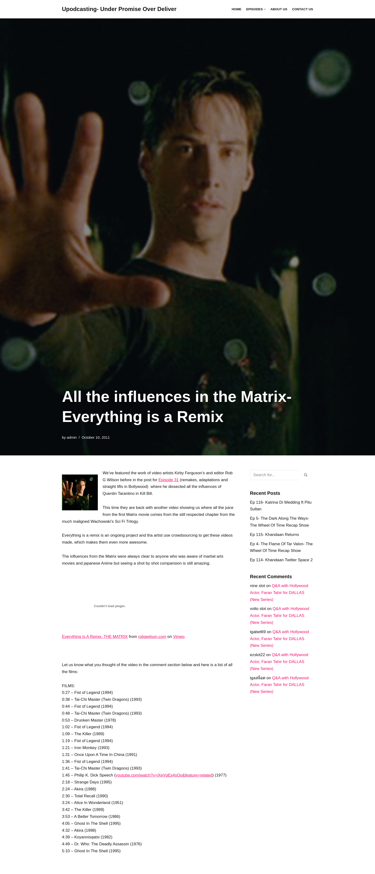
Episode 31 (169, 480)
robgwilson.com (152, 637)
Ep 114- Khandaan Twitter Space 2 (281, 560)
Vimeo (179, 637)
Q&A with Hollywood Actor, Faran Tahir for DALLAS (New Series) (279, 593)
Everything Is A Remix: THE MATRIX (95, 637)
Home (236, 9)
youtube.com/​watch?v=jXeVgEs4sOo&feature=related (164, 776)
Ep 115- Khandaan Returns (274, 534)
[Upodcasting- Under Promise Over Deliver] (119, 9)
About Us (278, 9)
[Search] (274, 475)
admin (72, 437)
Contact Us (302, 9)
